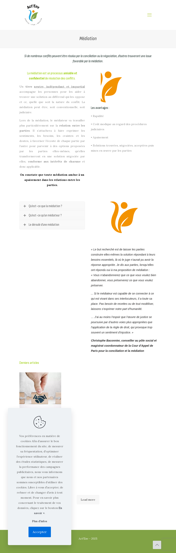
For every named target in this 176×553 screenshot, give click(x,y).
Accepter (40, 532)
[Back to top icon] (157, 545)
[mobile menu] (149, 14)
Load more (88, 499)
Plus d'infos (39, 521)
